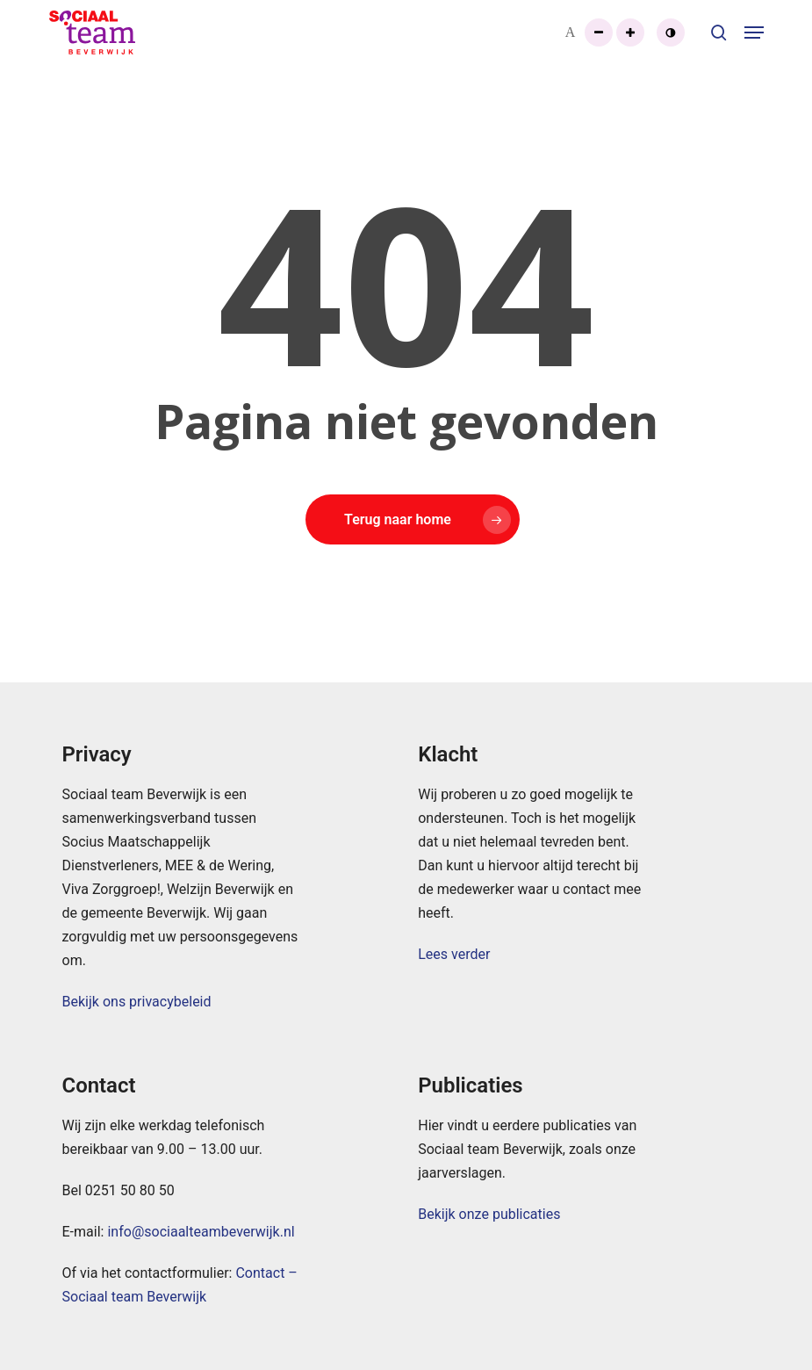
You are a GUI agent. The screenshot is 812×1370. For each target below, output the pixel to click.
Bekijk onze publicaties (489, 1214)
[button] (754, 32)
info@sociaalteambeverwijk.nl (200, 1231)
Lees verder (454, 954)
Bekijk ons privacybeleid (137, 1001)
